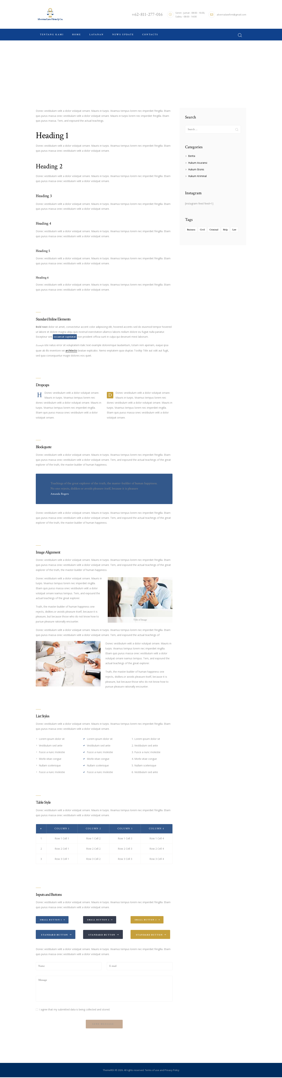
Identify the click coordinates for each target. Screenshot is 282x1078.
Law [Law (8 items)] (234, 229)
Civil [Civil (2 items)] (202, 229)
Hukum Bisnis (196, 169)
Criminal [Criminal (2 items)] (214, 229)
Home (132, 70)
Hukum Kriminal (197, 176)
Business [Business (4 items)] (191, 229)
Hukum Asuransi (197, 162)
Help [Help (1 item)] (225, 229)
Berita (191, 156)
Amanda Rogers (60, 494)
